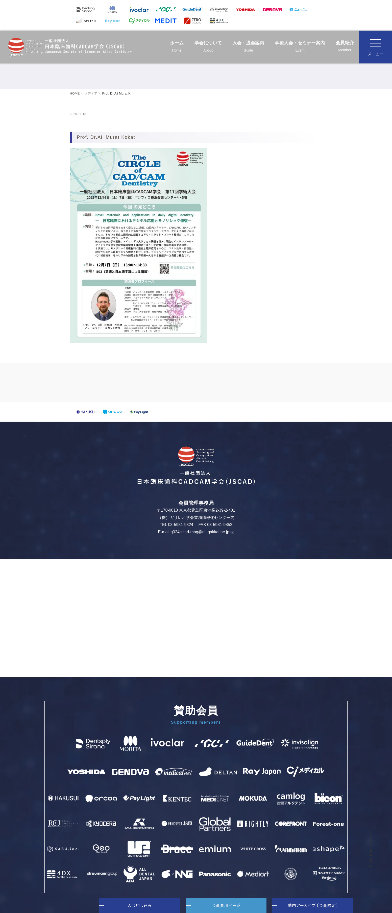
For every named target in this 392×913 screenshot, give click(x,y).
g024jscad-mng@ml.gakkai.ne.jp (202, 532)
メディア (90, 93)
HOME (75, 93)
